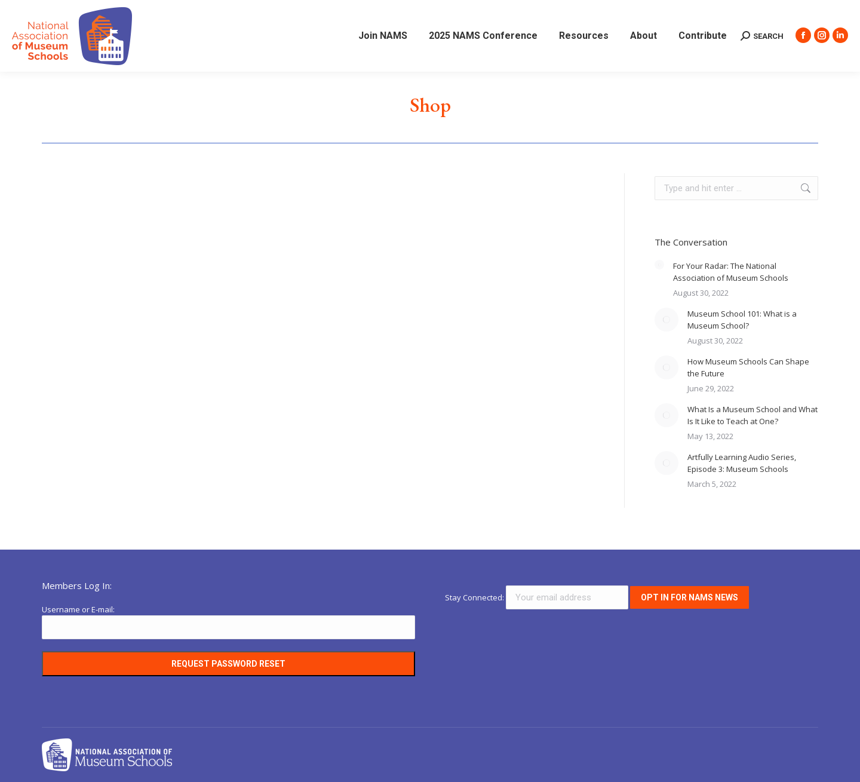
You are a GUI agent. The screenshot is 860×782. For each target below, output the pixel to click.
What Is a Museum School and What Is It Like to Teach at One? (752, 415)
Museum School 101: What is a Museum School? (742, 319)
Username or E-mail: (78, 609)
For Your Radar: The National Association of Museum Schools (730, 271)
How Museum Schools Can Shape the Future (748, 367)
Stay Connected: (537, 597)
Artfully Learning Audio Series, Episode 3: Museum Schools (741, 463)
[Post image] (659, 264)
